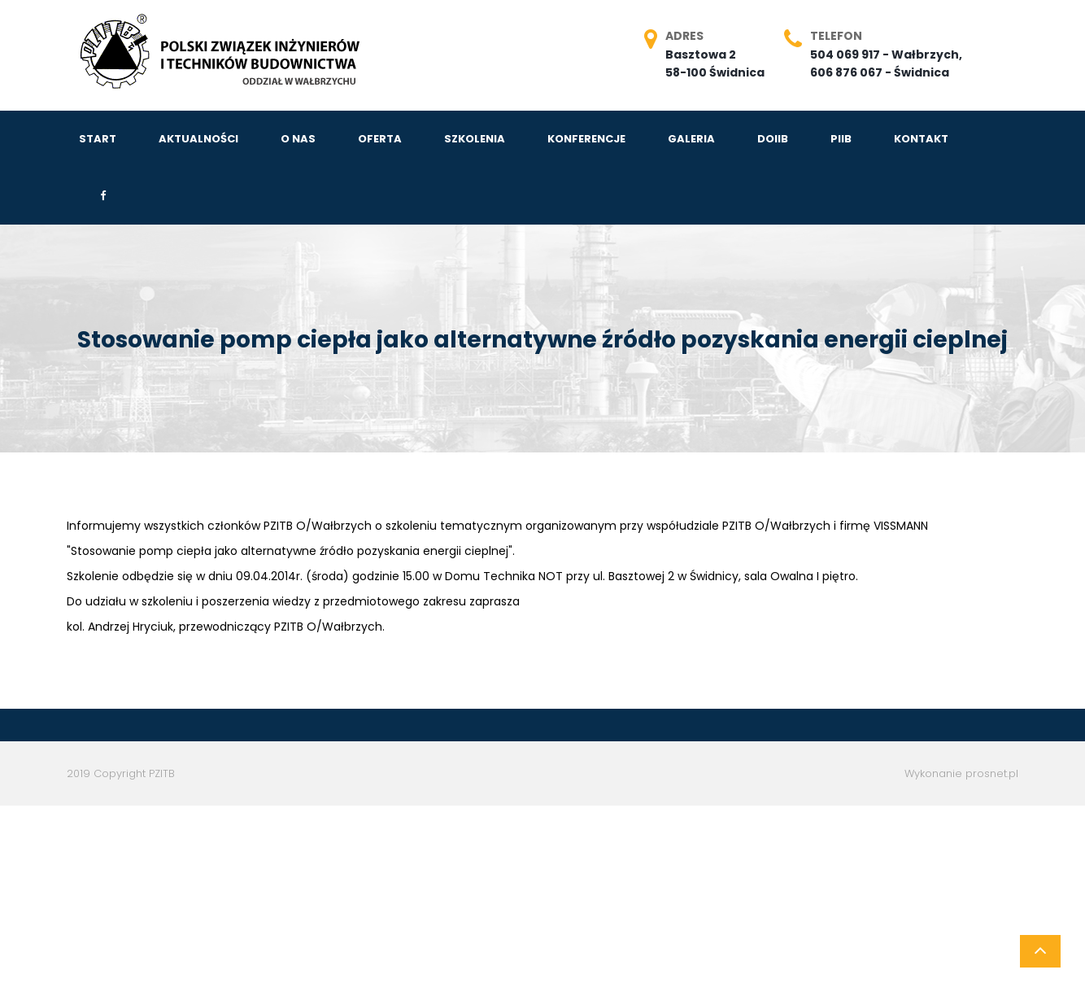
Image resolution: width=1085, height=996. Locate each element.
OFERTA (380, 138)
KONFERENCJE (586, 138)
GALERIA (691, 138)
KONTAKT (921, 138)
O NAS (298, 138)
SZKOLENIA (474, 138)
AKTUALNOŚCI (198, 138)
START (97, 138)
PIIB (841, 138)
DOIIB (772, 138)
